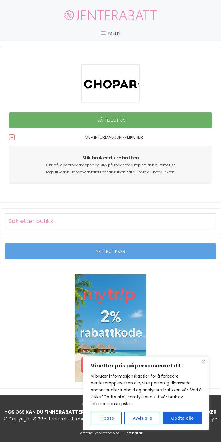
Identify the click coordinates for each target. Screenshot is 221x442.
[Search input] (103, 220)
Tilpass (106, 418)
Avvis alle (142, 418)
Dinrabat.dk (133, 432)
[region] (146, 393)
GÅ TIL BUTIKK (110, 120)
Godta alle (182, 418)
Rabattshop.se (106, 432)
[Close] (203, 361)
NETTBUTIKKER (110, 251)
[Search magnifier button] (208, 221)
